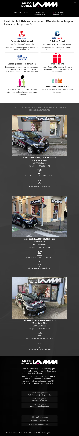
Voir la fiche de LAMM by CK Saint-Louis (39, 339)
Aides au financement (39, 417)
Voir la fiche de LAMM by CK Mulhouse (39, 257)
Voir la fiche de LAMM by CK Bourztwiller (39, 176)
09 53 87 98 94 (44, 247)
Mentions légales (44, 433)
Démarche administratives (39, 424)
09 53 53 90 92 (44, 166)
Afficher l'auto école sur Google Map (39, 187)
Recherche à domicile (39, 421)
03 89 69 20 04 (44, 328)
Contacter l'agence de (39, 393)
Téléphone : (34, 166)
